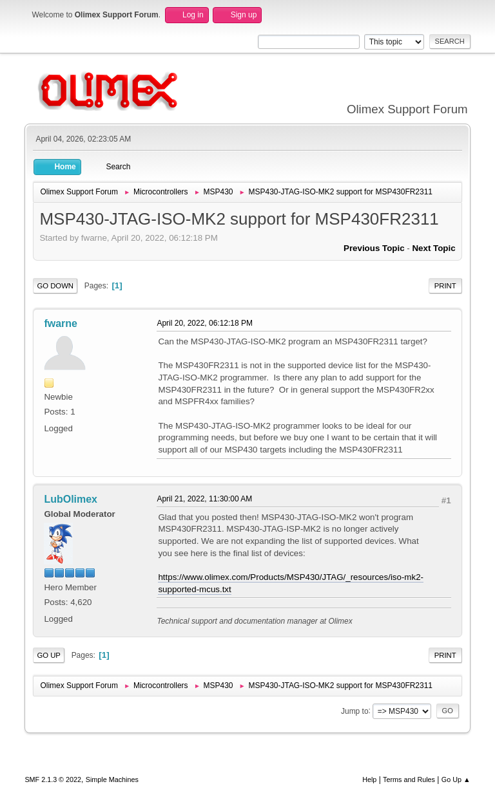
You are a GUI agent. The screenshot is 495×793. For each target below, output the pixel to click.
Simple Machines (112, 779)
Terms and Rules (409, 779)
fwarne (60, 323)
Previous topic (374, 248)
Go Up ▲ (456, 779)
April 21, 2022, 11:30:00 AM (204, 498)
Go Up (49, 655)
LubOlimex (70, 499)
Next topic (433, 248)
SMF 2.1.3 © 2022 (52, 779)
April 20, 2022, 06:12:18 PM (205, 323)
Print (445, 286)
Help (369, 779)
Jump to (355, 710)
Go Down (55, 286)
